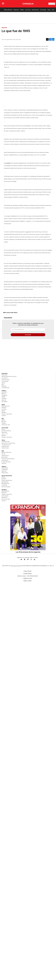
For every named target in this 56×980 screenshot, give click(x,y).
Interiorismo (5, 448)
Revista (4, 27)
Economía (28, 9)
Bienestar (4, 497)
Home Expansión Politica (9, 376)
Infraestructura (6, 444)
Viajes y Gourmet (7, 414)
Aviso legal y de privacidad (28, 576)
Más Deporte (5, 483)
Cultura (4, 415)
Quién (3, 404)
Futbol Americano (7, 480)
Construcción (6, 441)
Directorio (28, 581)
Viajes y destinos (7, 494)
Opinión (4, 400)
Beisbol (4, 478)
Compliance (27, 573)
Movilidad (5, 457)
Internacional (35, 9)
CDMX (3, 396)
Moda (3, 410)
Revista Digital (52, 3)
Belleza (4, 412)
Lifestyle (4, 485)
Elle (3, 418)
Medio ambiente (6, 452)
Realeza (4, 407)
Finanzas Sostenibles (8, 458)
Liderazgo (5, 469)
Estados (4, 398)
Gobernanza (5, 455)
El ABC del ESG (6, 462)
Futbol (3, 477)
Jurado (4, 500)
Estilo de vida (6, 424)
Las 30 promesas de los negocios (28, 552)
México (4, 393)
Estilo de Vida (6, 499)
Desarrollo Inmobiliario (8, 443)
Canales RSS (27, 578)
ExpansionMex (32, 559)
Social (3, 454)
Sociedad (4, 401)
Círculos (4, 409)
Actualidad (5, 468)
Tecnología (43, 9)
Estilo (3, 429)
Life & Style (5, 427)
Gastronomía (5, 491)
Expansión (5, 373)
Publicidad (28, 571)
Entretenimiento (6, 430)
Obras (49, 9)
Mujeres (4, 386)
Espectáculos (6, 406)
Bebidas (4, 492)
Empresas (16, 9)
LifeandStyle (5, 387)
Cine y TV (4, 434)
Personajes (5, 496)
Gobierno (4, 392)
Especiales (5, 472)
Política (22, 9)
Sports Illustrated (7, 475)
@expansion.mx (28, 559)
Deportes (4, 432)
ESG (53, 9)
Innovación (5, 460)
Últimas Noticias (8, 9)
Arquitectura (5, 446)
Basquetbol (5, 482)
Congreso (4, 395)
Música (4, 435)
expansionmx (22, 559)
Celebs (4, 423)
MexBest (4, 489)
